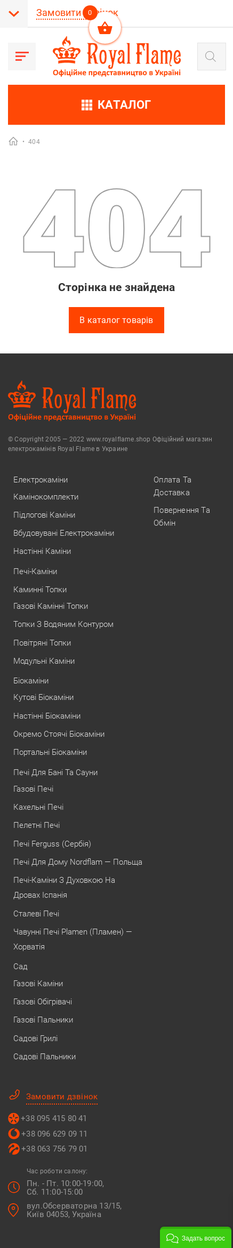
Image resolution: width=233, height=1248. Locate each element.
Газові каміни (38, 983)
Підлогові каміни (44, 515)
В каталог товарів (116, 320)
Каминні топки (40, 589)
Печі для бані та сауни (55, 772)
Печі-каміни (35, 571)
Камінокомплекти (45, 497)
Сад (20, 966)
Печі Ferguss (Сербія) (52, 844)
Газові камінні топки (50, 606)
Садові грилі (35, 1038)
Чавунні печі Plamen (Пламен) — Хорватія (72, 939)
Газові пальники (43, 1020)
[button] (195, 1237)
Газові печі (33, 789)
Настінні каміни (42, 551)
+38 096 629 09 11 (54, 1134)
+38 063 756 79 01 (54, 1149)
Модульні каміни (44, 661)
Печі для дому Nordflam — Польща (77, 862)
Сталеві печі (36, 914)
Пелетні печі (36, 825)
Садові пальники (44, 1056)
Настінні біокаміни (47, 716)
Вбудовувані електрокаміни (63, 533)
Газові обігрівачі (42, 1002)
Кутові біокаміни (43, 697)
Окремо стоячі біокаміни (59, 734)
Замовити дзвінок (77, 12)
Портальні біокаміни (50, 752)
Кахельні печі (38, 807)
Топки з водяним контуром (63, 624)
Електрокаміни (40, 480)
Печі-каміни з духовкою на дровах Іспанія (64, 887)
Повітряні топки (42, 643)
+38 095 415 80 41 (54, 1118)
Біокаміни (31, 681)
